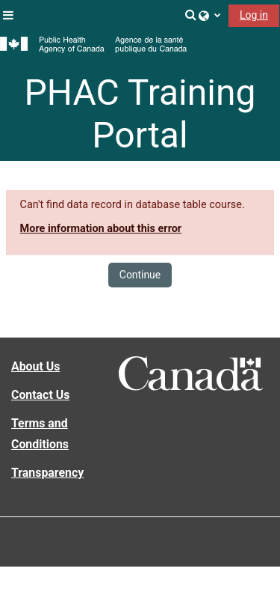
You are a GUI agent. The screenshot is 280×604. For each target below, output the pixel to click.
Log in (254, 15)
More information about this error (101, 228)
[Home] (93, 45)
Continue (140, 275)
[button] (191, 15)
